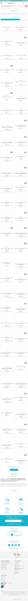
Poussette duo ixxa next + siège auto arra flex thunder (7, 413)
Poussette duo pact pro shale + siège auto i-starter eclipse (21, 218)
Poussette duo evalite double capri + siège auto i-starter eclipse (21, 339)
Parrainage (2, 580)
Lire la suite (14, 17)
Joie (16, 479)
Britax (4, 479)
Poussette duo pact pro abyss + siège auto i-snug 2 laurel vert (7, 294)
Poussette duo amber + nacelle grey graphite (21, 70)
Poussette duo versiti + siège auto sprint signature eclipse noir (7, 445)
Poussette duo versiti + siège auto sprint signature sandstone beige (7, 430)
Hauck (13, 479)
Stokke (15, 481)
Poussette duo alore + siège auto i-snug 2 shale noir (21, 110)
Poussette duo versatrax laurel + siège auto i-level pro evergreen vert (7, 353)
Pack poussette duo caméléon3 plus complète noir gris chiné (21, 98)
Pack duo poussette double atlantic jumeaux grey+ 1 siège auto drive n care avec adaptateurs (7, 127)
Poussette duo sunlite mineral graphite (7, 55)
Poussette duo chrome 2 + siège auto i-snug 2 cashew (21, 398)
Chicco (22, 478)
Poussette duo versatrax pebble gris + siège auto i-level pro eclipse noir (7, 368)
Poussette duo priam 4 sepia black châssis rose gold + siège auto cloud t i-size (21, 383)
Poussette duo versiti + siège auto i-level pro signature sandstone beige (7, 142)
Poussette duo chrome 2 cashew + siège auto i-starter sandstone (21, 43)
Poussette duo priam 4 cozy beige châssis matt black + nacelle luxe (7, 383)
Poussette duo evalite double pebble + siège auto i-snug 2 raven (21, 430)
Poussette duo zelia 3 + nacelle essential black (7, 110)
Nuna (12, 481)
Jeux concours (3, 578)
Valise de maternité (3, 579)
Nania (9, 481)
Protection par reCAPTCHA (16, 599)
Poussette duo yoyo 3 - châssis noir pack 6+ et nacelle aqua (7, 249)
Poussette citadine (11, 592)
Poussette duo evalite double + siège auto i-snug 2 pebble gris (21, 264)
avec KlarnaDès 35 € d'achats (21, 501)
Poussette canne (17, 592)
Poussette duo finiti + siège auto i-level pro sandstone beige (7, 218)
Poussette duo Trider (14, 591)
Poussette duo (19, 591)
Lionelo (23, 479)
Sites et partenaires (17, 569)
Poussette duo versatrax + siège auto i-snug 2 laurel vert (7, 263)
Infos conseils (3, 577)
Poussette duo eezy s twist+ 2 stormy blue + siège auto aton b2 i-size (21, 294)
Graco (10, 479)
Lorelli (2, 481)
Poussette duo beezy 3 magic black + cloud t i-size (21, 323)
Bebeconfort (14, 478)
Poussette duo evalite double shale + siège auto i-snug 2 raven (21, 142)
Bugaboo (19, 478)
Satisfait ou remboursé (4, 569)
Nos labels (16, 570)
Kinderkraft (19, 479)
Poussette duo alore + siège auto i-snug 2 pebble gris (7, 278)
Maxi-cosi (6, 481)
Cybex (7, 479)
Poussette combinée (5, 592)
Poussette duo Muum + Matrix (6, 591)
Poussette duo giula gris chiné (7, 27)
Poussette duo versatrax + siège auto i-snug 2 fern (21, 156)
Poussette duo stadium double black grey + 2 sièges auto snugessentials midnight (21, 173)
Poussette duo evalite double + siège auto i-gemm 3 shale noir (7, 188)
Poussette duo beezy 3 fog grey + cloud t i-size (21, 444)
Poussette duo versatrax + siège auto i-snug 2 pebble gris (7, 308)
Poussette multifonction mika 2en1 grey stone (7, 41)
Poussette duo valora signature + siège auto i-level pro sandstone (21, 126)
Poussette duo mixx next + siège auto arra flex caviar (21, 202)
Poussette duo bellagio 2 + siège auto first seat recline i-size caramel (21, 279)
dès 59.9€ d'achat (7, 501)
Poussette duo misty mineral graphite (21, 55)
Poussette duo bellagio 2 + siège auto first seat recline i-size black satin (21, 460)
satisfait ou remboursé (7, 510)
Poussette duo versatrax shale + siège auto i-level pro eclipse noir (21, 353)
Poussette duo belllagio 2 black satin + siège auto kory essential (21, 309)
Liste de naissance (3, 576)
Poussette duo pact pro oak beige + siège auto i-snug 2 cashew (7, 173)
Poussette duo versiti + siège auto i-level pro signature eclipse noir (21, 414)
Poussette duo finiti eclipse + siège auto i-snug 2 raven (21, 187)
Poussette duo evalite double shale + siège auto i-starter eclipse (7, 233)
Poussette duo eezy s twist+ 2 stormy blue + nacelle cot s (7, 202)
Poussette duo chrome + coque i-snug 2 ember (21, 27)
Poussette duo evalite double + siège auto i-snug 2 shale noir (7, 83)
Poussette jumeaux (22, 592)
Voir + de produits (14, 469)
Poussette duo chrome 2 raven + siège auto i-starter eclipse (21, 249)
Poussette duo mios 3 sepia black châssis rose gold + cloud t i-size (7, 399)
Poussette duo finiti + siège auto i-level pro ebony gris (7, 337)
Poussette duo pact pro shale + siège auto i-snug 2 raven (7, 158)
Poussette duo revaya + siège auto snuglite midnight (7, 70)
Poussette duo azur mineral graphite (21, 81)
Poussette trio (23, 591)
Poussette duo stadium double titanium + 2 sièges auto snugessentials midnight (21, 233)
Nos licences (16, 571)
